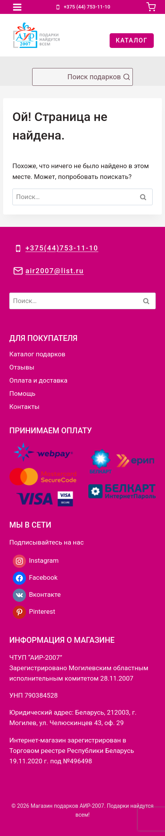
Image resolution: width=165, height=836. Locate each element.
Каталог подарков (37, 354)
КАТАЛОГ (132, 40)
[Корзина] (151, 7)
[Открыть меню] (17, 7)
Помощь (22, 393)
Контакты (24, 406)
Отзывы (21, 367)
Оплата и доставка (38, 380)
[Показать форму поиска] (82, 77)
